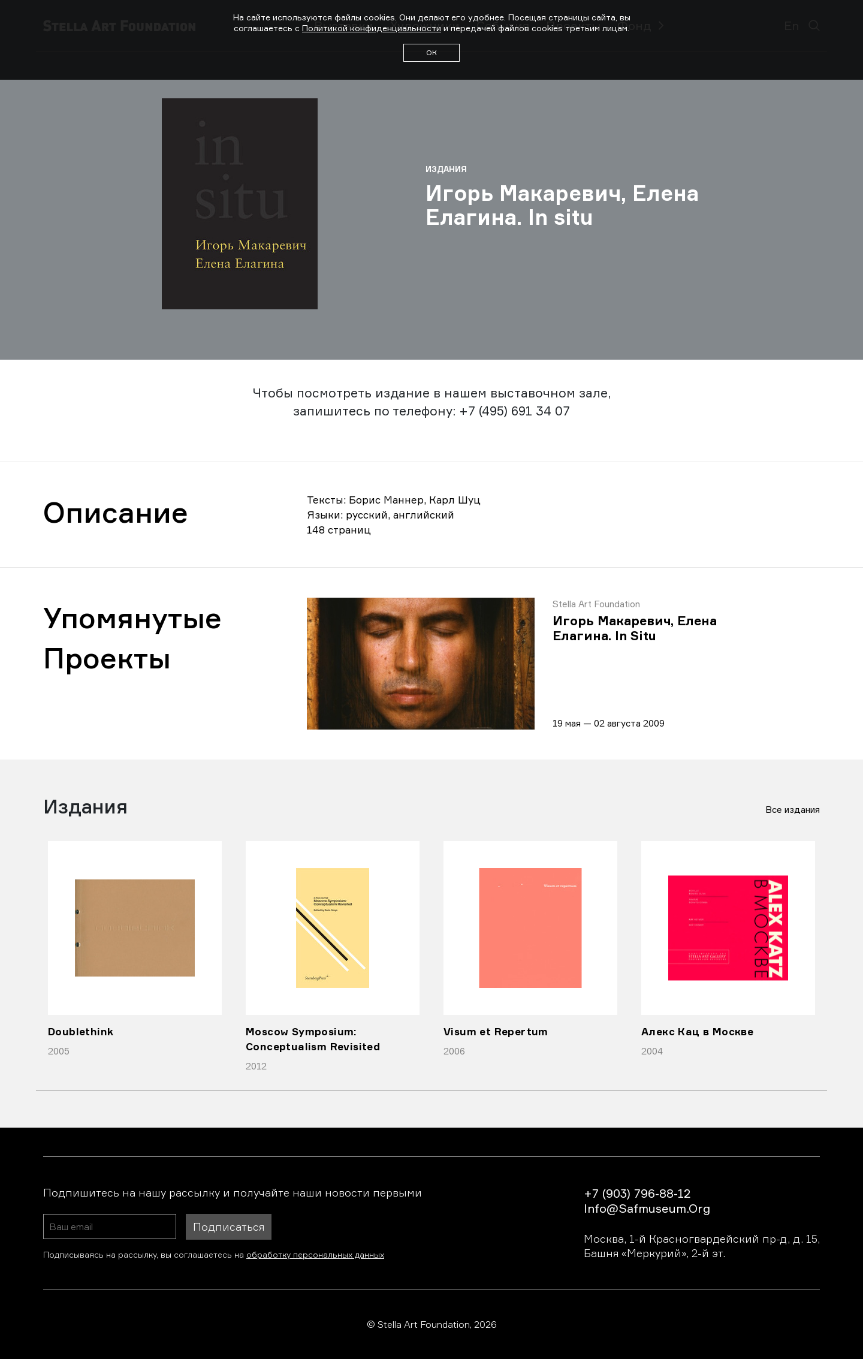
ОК (431, 52)
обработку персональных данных (315, 1254)
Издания (446, 169)
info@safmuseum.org (647, 1208)
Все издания (792, 809)
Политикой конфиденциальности (371, 28)
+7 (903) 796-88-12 (637, 1193)
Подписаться (228, 1226)
